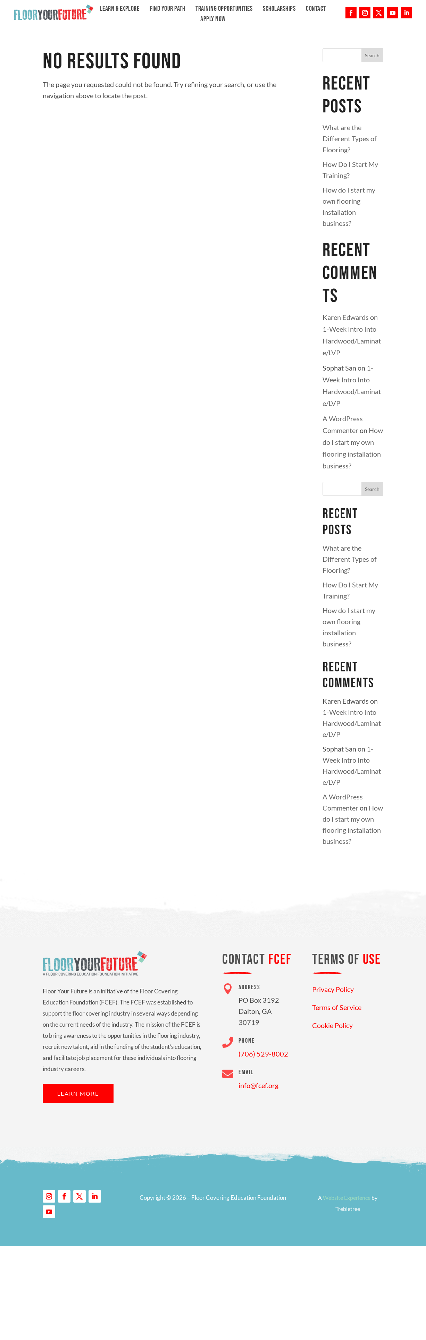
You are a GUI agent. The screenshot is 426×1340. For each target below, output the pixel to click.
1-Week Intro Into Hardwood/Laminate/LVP (352, 341)
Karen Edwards (346, 317)
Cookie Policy (332, 1025)
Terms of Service (336, 1007)
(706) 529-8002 (263, 1054)
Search (372, 55)
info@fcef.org (258, 1085)
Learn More (78, 1093)
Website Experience (346, 1197)
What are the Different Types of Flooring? (350, 138)
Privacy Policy (333, 989)
